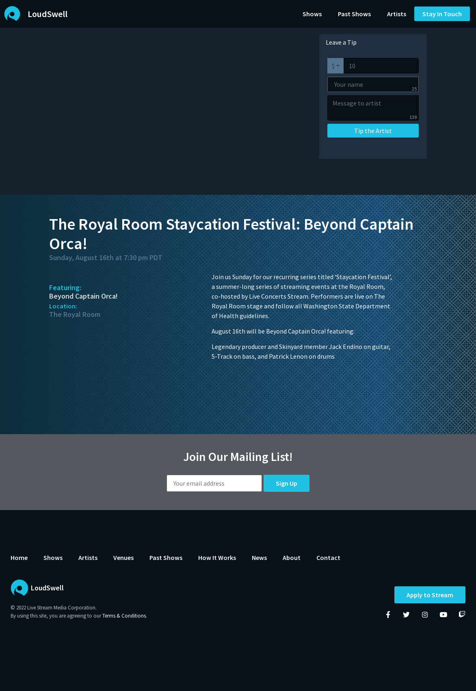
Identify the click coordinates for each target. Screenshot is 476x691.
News (259, 557)
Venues (123, 557)
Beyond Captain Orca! (83, 296)
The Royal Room (74, 314)
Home (19, 557)
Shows (312, 14)
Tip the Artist (373, 131)
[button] (442, 13)
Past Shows (354, 14)
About (292, 557)
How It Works (217, 557)
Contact (328, 557)
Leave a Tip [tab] (341, 42)
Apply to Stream (430, 595)
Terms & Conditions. (124, 615)
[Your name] (373, 84)
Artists (396, 14)
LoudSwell (47, 13)
